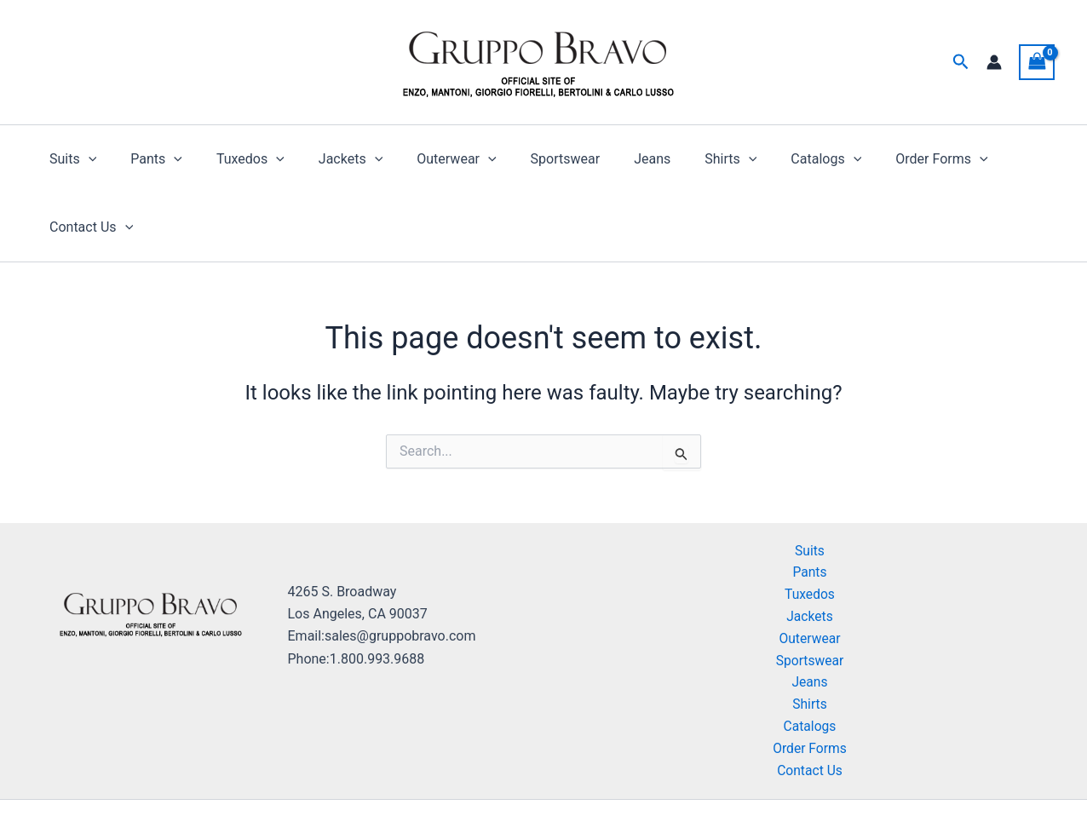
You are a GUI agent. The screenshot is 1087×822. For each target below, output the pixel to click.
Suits (72, 159)
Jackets (330, 159)
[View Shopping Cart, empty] (1037, 61)
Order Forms (880, 159)
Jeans (611, 159)
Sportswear (532, 159)
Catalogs (772, 159)
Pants (149, 159)
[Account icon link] (994, 62)
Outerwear (429, 159)
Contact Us (996, 159)
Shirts (683, 159)
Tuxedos (237, 159)
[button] (960, 62)
